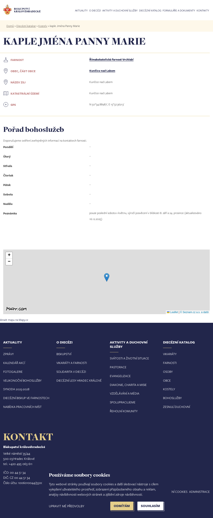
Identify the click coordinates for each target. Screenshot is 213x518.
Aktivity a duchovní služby (120, 10)
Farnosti (170, 363)
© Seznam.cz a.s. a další (194, 312)
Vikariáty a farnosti (71, 363)
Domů (10, 26)
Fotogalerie (13, 372)
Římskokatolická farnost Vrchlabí (111, 59)
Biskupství (63, 354)
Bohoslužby (172, 398)
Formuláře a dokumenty (179, 10)
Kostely (42, 26)
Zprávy (8, 354)
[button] (106, 277)
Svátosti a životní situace (129, 358)
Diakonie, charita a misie (128, 385)
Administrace (199, 492)
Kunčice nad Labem (102, 71)
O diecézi (95, 10)
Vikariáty (170, 354)
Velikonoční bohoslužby (22, 380)
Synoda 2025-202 (15, 389)
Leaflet (172, 312)
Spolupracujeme (122, 402)
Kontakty (203, 10)
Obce (167, 380)
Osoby (168, 372)
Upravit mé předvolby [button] (66, 506)
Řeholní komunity (124, 411)
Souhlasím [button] (150, 506)
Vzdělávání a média (124, 393)
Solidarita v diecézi (71, 372)
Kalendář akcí (14, 363)
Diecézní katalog (150, 10)
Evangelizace (120, 376)
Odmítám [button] (122, 506)
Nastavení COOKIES (173, 492)
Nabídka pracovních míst (22, 407)
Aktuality (81, 10)
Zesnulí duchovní (176, 407)
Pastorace (118, 367)
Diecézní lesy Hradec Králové (79, 380)
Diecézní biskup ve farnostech (26, 398)
